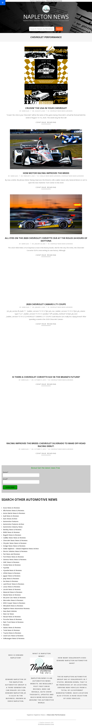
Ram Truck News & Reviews (13, 622)
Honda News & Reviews (12, 565)
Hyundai (6, 568)
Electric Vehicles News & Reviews (15, 551)
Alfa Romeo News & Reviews (13, 510)
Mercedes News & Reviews (13, 600)
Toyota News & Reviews (12, 633)
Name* (21, 474)
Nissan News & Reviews (12, 617)
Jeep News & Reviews (11, 578)
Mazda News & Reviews (12, 595)
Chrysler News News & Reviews (14, 543)
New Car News (8, 614)
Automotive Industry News (13, 527)
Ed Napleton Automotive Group (46, 724)
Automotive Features (10, 521)
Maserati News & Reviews (12, 592)
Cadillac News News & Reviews (50, 176)
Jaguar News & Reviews (11, 576)
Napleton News (39, 715)
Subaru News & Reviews (12, 627)
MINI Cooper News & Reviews (14, 603)
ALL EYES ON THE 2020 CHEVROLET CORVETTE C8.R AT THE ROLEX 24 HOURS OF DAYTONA (46, 239)
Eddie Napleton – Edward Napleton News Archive (21, 549)
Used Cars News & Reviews (13, 636)
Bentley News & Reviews (12, 529)
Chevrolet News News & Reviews (61, 111)
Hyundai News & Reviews (12, 570)
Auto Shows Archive (10, 519)
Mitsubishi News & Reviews (13, 606)
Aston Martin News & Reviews (14, 513)
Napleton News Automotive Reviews (16, 608)
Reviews (6, 625)
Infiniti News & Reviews (11, 573)
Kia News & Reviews (10, 581)
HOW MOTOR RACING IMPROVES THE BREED (46, 173)
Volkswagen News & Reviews (13, 638)
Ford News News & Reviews (13, 557)
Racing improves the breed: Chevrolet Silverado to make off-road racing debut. (46, 445)
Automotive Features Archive (13, 524)
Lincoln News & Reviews (12, 589)
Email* (21, 481)
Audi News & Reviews (11, 516)
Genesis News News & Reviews (14, 559)
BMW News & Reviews (11, 532)
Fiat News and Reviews (11, 554)
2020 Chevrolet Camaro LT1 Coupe (46, 304)
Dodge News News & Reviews (14, 546)
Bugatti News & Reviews (12, 535)
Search (46, 26)
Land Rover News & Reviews (13, 584)
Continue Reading (46, 122)
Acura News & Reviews (11, 508)
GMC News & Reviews (11, 562)
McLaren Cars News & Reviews (14, 597)
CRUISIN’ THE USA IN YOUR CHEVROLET (46, 108)
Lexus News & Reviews (11, 587)
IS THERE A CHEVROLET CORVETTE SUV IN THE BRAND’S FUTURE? (46, 377)
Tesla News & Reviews (11, 630)
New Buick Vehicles (10, 611)
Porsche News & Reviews (12, 619)
